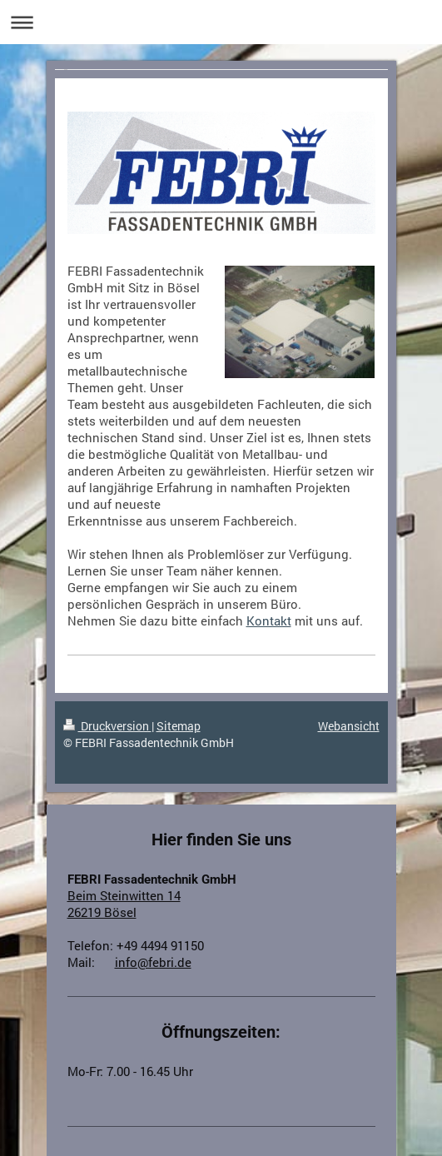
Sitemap (178, 726)
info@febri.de (153, 962)
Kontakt (268, 620)
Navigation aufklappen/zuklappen (221, 22)
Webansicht (349, 726)
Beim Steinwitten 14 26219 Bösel (124, 903)
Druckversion (107, 726)
